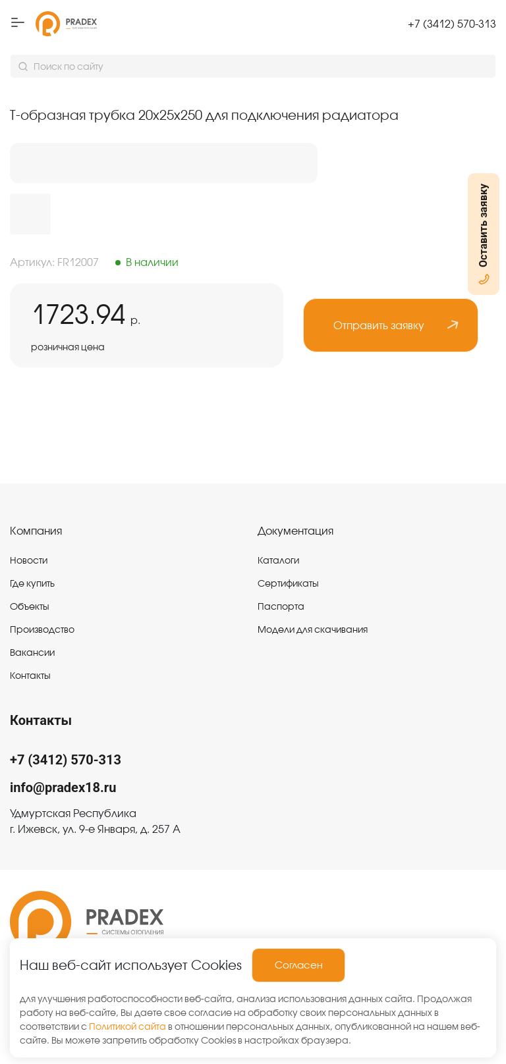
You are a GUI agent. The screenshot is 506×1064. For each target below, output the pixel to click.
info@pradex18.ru (63, 787)
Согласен (299, 965)
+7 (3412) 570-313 (65, 760)
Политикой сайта (127, 1026)
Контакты (41, 720)
